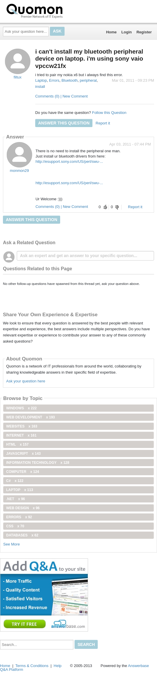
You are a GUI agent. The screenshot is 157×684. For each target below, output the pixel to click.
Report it (103, 123)
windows (21, 408)
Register (144, 32)
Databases (22, 535)
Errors (54, 80)
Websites (21, 426)
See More (11, 544)
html (17, 444)
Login (126, 32)
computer (22, 472)
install (40, 86)
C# (14, 481)
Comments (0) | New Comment (61, 96)
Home (111, 32)
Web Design (23, 508)
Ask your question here (25, 381)
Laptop (41, 80)
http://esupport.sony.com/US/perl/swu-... (69, 161)
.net (15, 499)
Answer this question (64, 123)
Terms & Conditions (31, 666)
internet (21, 435)
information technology (37, 463)
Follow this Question (109, 112)
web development (30, 417)
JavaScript (23, 454)
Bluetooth (70, 80)
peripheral (88, 80)
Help (58, 666)
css (15, 526)
